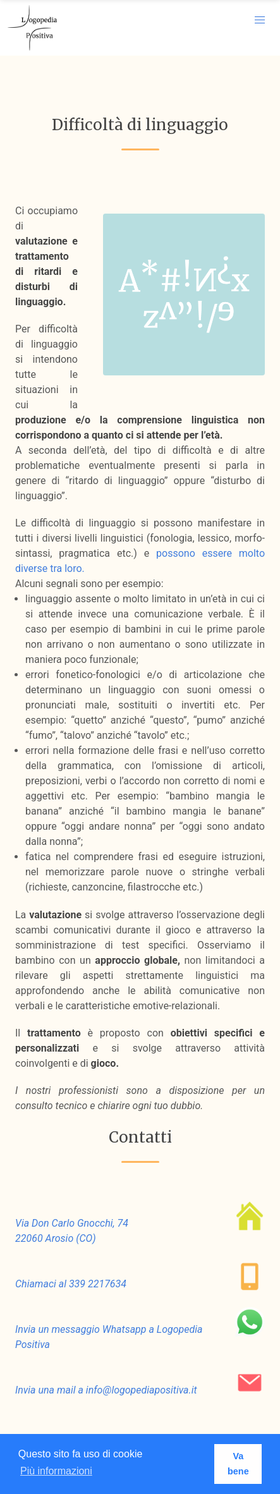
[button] (260, 20)
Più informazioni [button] (56, 1471)
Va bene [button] (238, 1463)
